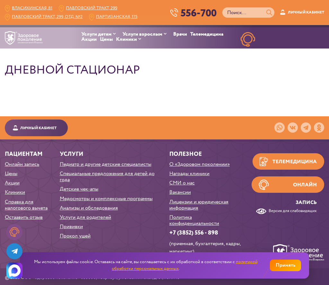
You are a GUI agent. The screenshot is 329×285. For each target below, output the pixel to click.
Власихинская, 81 (32, 8)
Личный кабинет (306, 12)
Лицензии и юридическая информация (198, 205)
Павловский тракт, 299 (91, 8)
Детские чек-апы (79, 189)
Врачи (180, 34)
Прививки (71, 227)
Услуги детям (96, 34)
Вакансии (180, 192)
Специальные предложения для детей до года (107, 177)
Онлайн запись (22, 164)
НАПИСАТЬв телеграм (278, 54)
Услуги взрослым (142, 34)
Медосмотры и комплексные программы (106, 199)
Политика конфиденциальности (194, 220)
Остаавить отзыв (24, 217)
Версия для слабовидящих (293, 211)
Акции (89, 39)
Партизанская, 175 (117, 17)
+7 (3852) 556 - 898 (193, 233)
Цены (106, 39)
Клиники (126, 39)
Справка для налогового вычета (26, 205)
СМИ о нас (182, 183)
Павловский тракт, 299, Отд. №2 (47, 17)
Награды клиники (189, 174)
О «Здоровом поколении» (199, 164)
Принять (285, 265)
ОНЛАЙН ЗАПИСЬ (248, 54)
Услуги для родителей (85, 217)
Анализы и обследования (89, 208)
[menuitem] (101, 34)
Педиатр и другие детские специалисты (105, 164)
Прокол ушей (75, 236)
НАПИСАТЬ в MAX (308, 54)
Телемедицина (206, 34)
